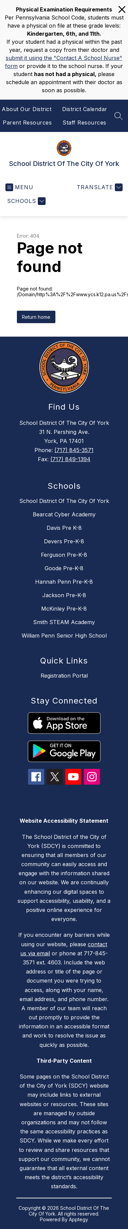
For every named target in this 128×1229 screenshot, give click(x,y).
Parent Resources (27, 122)
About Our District (26, 109)
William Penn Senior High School (64, 635)
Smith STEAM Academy (64, 622)
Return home (36, 317)
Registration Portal (64, 675)
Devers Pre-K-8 (64, 541)
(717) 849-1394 (70, 459)
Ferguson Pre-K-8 (64, 554)
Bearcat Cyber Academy (64, 514)
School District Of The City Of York (64, 501)
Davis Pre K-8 (64, 527)
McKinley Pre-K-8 (64, 608)
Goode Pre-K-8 (64, 568)
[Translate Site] (99, 187)
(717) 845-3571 (74, 450)
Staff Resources (84, 122)
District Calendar (84, 109)
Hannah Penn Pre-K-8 (64, 581)
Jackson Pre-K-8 (64, 595)
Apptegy (78, 1219)
